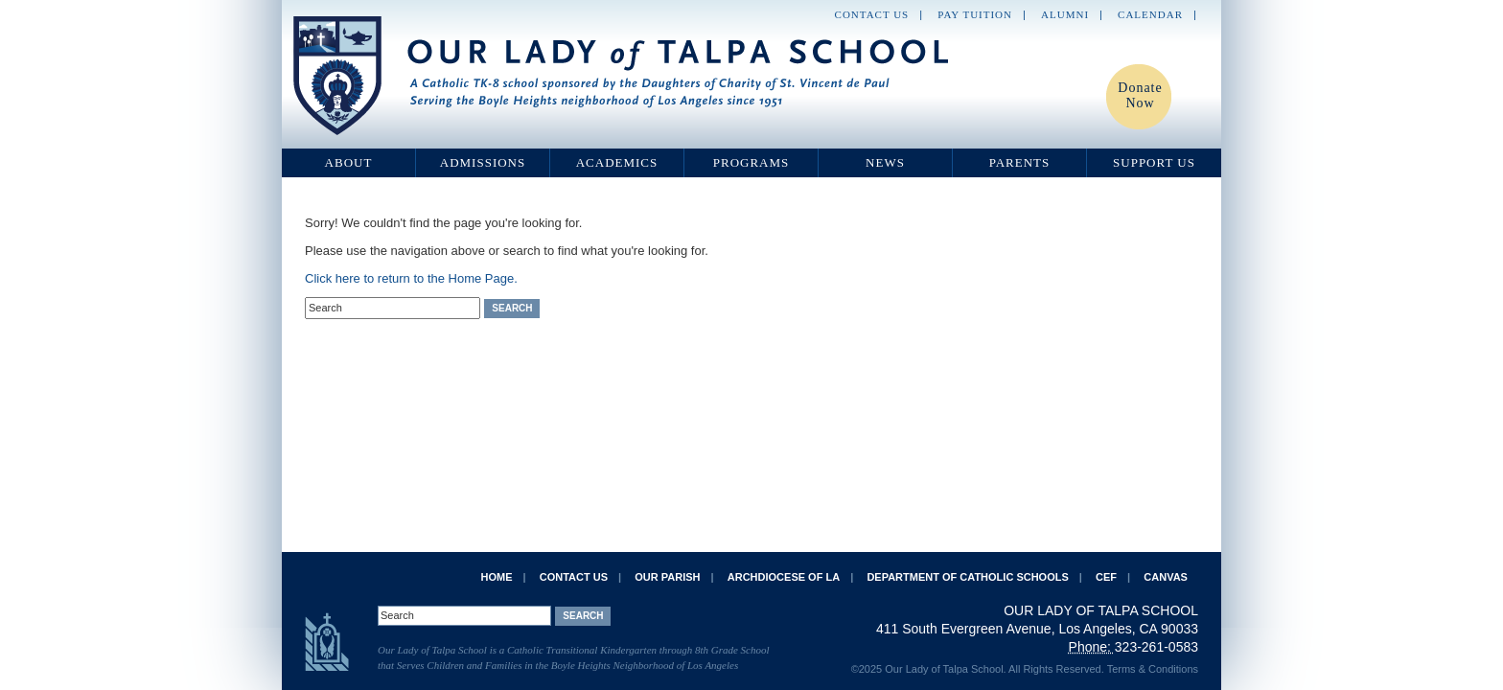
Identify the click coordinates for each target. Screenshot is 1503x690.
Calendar (1150, 14)
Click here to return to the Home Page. (411, 278)
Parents (1020, 162)
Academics (617, 162)
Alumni (1065, 14)
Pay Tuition (974, 14)
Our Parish (667, 577)
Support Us (1154, 162)
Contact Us (872, 14)
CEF (1106, 577)
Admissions (482, 162)
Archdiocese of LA (784, 577)
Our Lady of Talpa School (622, 75)
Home (496, 577)
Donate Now (1140, 95)
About (349, 162)
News (885, 162)
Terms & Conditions (1152, 669)
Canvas (1166, 577)
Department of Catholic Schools (967, 577)
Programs (751, 162)
